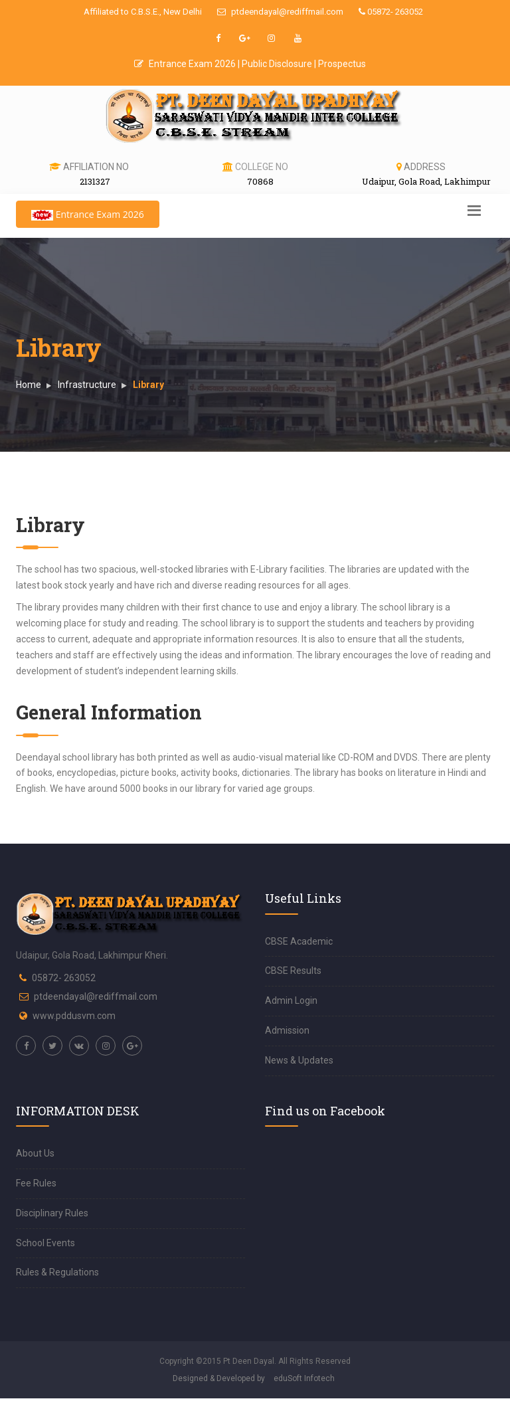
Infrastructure (87, 384)
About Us (35, 1153)
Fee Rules (36, 1183)
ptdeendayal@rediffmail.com (280, 12)
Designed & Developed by (219, 1378)
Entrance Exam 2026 (186, 63)
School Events (45, 1243)
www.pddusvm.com (74, 1015)
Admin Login (291, 1000)
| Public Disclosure (276, 63)
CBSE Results (293, 970)
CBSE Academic (299, 941)
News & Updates (299, 1060)
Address (425, 166)
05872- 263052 (391, 12)
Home (28, 384)
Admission (287, 1030)
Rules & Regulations (57, 1272)
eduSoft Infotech (304, 1378)
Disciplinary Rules (52, 1213)
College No (261, 166)
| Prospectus (340, 63)
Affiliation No (96, 166)
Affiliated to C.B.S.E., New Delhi (143, 12)
